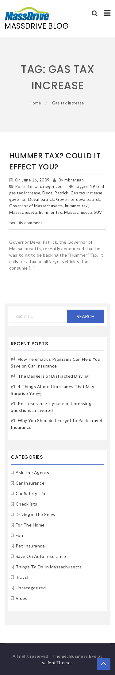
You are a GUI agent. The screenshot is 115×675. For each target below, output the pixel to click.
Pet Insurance (30, 545)
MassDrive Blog (36, 26)
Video (22, 598)
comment (33, 222)
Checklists (26, 503)
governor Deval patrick (31, 199)
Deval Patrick (55, 192)
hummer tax (76, 205)
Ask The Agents (32, 472)
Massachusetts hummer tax (35, 212)
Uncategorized (49, 186)
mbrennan (74, 179)
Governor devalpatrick (78, 199)
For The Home (30, 524)
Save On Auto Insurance (41, 556)
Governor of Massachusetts (36, 205)
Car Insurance (30, 483)
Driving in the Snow (36, 514)
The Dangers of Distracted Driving (53, 376)
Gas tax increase (86, 192)
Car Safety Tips (32, 493)
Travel (22, 577)
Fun (19, 535)
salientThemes (57, 662)
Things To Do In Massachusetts (49, 566)
